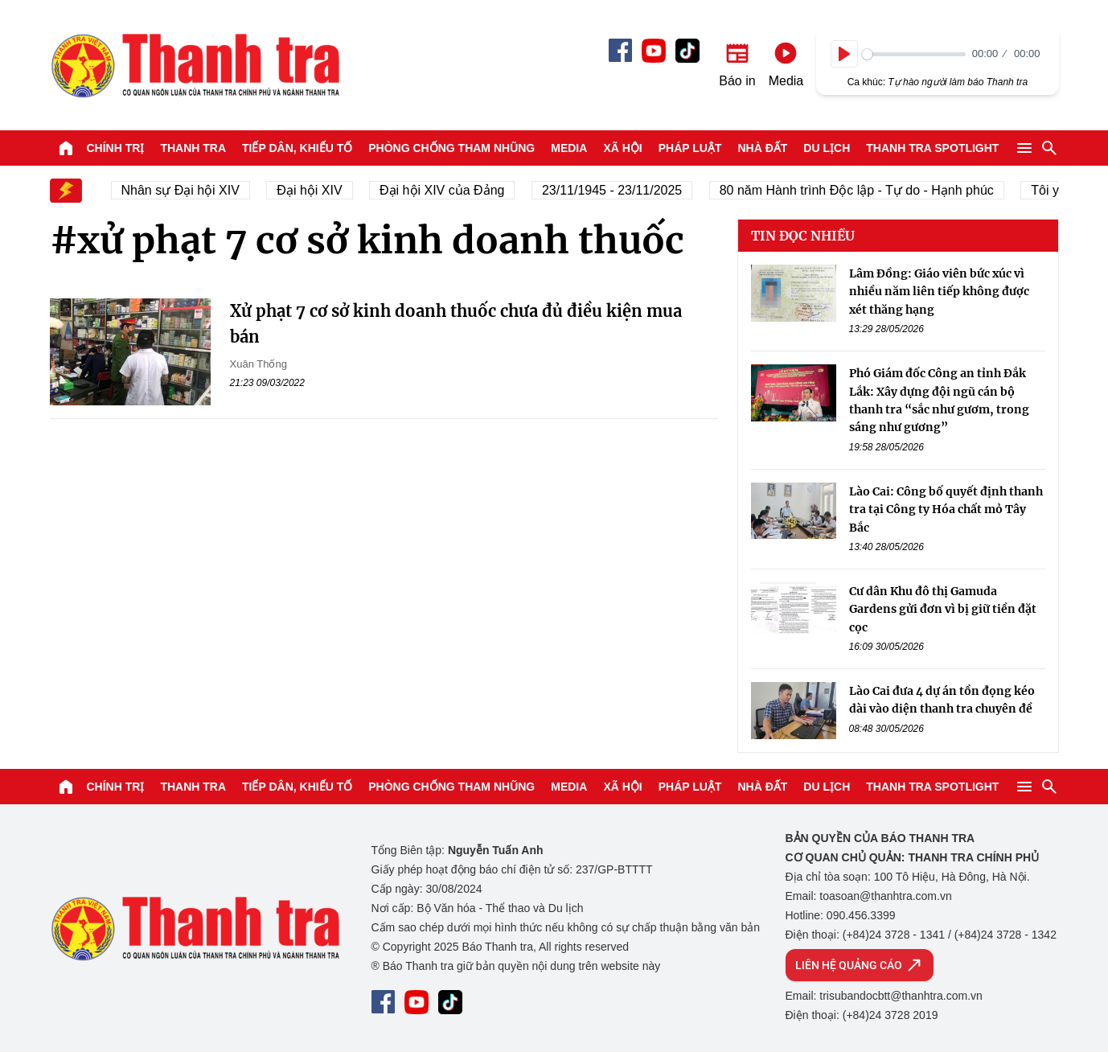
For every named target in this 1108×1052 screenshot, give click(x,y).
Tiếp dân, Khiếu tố (297, 148)
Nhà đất (762, 148)
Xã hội (622, 148)
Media (569, 148)
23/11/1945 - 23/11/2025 (617, 190)
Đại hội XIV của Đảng (448, 190)
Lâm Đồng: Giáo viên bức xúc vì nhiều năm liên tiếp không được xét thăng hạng (939, 291)
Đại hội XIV (315, 190)
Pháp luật (690, 148)
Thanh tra (193, 148)
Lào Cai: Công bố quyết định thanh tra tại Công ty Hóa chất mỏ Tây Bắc (946, 509)
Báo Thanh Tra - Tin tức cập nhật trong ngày (194, 65)
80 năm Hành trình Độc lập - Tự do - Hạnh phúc (862, 190)
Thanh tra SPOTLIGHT (932, 148)
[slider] (914, 54)
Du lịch (826, 148)
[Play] (844, 54)
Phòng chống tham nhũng (451, 148)
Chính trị (116, 148)
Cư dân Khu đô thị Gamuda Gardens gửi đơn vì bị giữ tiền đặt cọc (942, 609)
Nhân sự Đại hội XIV (186, 190)
